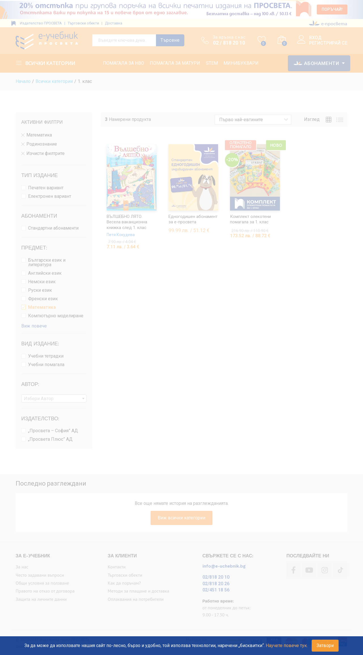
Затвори (325, 645)
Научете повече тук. (287, 645)
